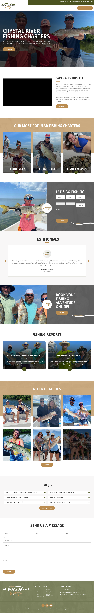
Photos (53, 8)
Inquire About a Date (80, 201)
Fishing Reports (62, 8)
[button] (5, 261)
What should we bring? (57, 497)
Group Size (68, 201)
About (32, 8)
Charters (40, 8)
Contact (71, 8)
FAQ (47, 8)
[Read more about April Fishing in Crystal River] (70, 369)
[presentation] (67, 213)
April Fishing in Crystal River (70, 355)
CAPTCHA (58, 209)
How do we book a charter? (14, 502)
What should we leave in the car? (60, 502)
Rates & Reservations (85, 8)
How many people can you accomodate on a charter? (22, 492)
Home (25, 8)
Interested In (59, 201)
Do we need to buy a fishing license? (17, 497)
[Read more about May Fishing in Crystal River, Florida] (24, 369)
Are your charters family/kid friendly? (62, 492)
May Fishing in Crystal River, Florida (24, 355)
